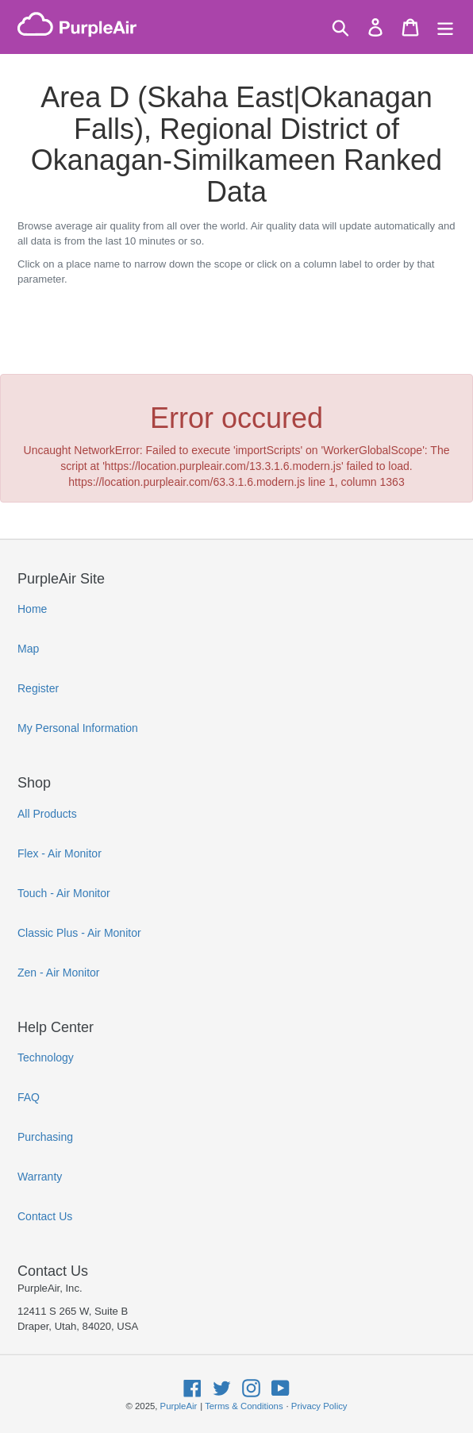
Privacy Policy (319, 1406)
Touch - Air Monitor (63, 893)
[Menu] (445, 27)
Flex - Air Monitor (59, 853)
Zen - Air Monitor (58, 972)
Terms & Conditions (244, 1406)
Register (38, 688)
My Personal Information (77, 728)
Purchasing (45, 1137)
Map (28, 648)
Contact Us (44, 1216)
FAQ (28, 1097)
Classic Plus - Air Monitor (79, 932)
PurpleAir (179, 1406)
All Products (47, 813)
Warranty (39, 1176)
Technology (45, 1057)
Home (32, 609)
